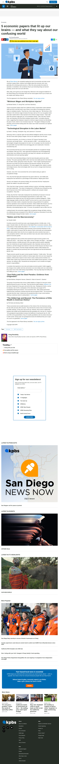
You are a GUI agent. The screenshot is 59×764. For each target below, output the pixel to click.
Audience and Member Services (44, 723)
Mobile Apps (21, 733)
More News (6, 692)
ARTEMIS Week (5, 549)
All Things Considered (48, 6)
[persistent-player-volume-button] (7, 6)
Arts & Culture (5, 703)
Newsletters (21, 726)
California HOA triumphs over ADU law (12, 648)
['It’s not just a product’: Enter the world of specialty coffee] (8, 697)
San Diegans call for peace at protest (11, 505)
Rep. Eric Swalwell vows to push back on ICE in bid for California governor (36, 708)
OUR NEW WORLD (6, 592)
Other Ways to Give (23, 756)
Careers (20, 728)
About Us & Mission (23, 723)
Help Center (40, 737)
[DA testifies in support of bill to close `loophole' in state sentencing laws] (50, 697)
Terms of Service (22, 742)
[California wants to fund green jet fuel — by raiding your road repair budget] (22, 697)
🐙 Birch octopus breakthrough (10, 352)
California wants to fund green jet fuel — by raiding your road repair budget (22, 708)
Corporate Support (22, 748)
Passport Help (41, 735)
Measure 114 (47, 284)
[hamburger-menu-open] (3, 2)
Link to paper (13, 125)
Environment (19, 703)
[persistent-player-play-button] (3, 6)
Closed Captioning (42, 726)
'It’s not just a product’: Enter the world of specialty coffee (7, 707)
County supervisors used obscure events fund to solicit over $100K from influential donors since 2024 (28, 643)
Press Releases (22, 735)
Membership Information (24, 753)
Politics (31, 703)
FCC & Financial (22, 730)
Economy (3, 22)
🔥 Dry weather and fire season (10, 350)
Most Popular (6, 601)
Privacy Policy (21, 737)
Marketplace (13, 7)
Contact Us (40, 728)
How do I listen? (41, 733)
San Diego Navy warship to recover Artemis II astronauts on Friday (19, 638)
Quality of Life (47, 703)
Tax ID (20, 758)
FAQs (39, 730)
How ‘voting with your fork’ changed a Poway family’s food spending (20, 653)
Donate (29, 685)
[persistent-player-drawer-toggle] (57, 6)
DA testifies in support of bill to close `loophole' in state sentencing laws (50, 708)
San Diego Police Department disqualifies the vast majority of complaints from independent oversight (26, 658)
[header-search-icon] (47, 2)
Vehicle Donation (22, 760)
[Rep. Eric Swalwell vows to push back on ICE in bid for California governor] (36, 697)
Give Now (53, 2)
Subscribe (29, 417)
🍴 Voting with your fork (9, 347)
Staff (20, 740)
